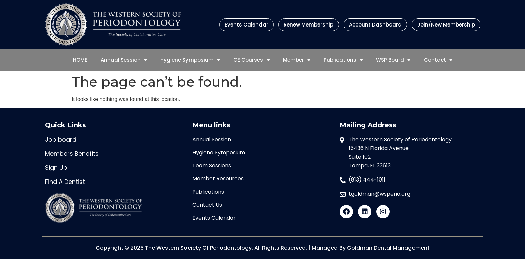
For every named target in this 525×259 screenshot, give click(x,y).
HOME (80, 59)
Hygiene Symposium (190, 60)
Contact (438, 60)
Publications (343, 60)
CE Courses (251, 60)
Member (296, 60)
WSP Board (393, 60)
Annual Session (124, 60)
